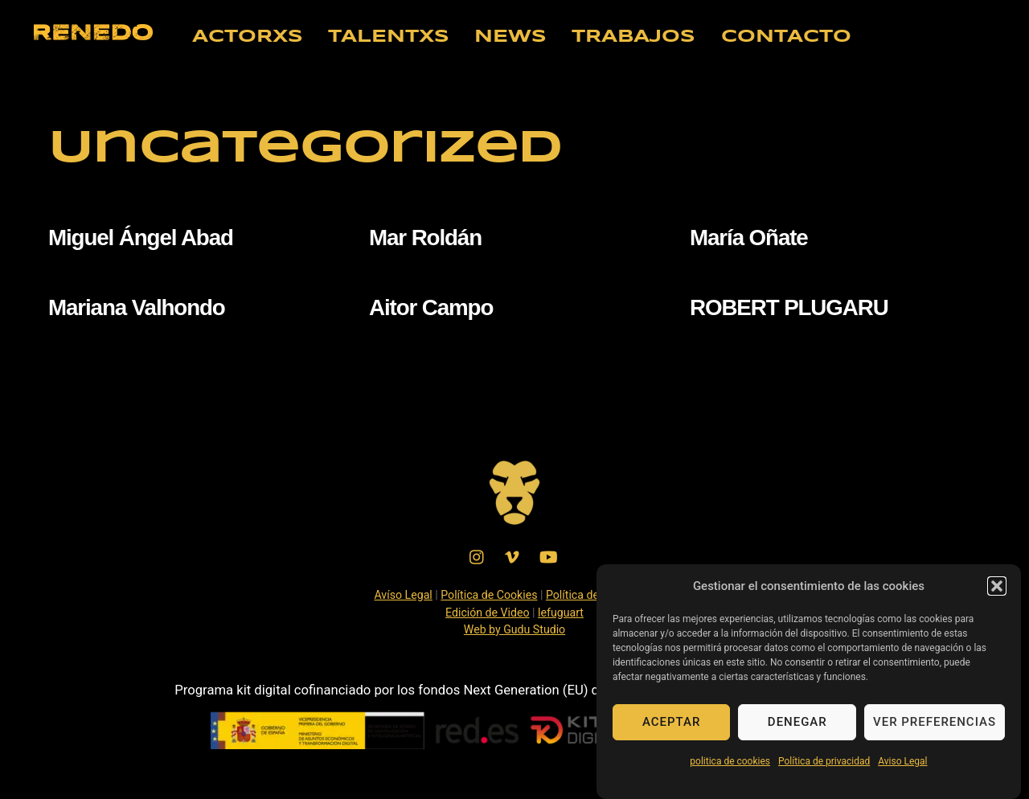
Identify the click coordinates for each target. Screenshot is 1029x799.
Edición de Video (487, 612)
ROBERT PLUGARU (789, 307)
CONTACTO (786, 37)
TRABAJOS (633, 37)
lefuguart (561, 612)
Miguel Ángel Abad (140, 237)
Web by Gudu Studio (514, 629)
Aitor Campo (431, 307)
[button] (997, 589)
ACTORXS (247, 37)
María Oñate (749, 237)
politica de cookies (730, 764)
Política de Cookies (489, 594)
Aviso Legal (902, 764)
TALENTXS (388, 37)
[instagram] (477, 555)
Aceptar (671, 725)
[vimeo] (513, 555)
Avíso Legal (403, 594)
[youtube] (548, 555)
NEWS (510, 37)
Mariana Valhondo (136, 307)
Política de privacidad (824, 764)
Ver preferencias (934, 725)
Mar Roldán (425, 237)
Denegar (797, 725)
